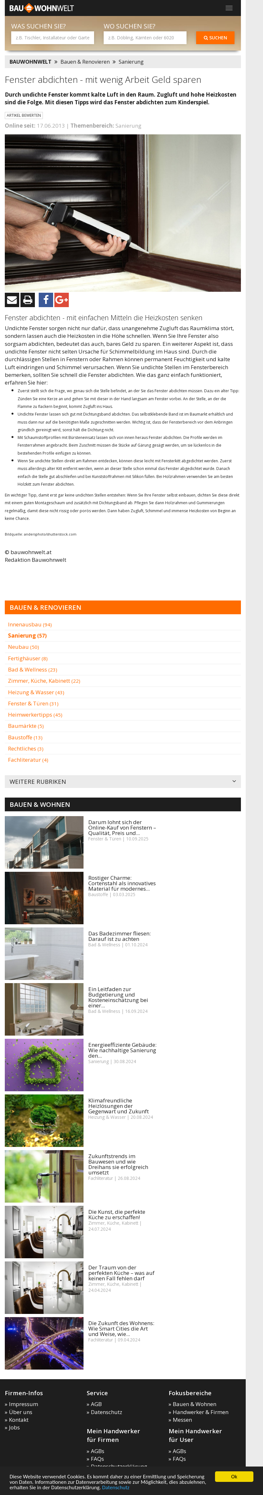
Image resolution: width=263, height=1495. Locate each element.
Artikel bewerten (24, 115)
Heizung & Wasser (36, 692)
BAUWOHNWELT (31, 61)
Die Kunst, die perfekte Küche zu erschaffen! (116, 1214)
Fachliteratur (28, 759)
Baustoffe (25, 737)
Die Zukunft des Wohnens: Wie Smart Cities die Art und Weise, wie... (121, 1328)
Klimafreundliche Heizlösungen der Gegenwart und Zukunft (118, 1106)
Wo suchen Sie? (129, 26)
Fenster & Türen (33, 703)
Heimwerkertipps (35, 714)
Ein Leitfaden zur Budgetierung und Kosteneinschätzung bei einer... (118, 997)
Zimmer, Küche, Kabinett (44, 680)
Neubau (23, 646)
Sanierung (131, 61)
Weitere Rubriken (123, 781)
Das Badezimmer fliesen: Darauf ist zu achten (119, 936)
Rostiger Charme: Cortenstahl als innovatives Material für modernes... (122, 883)
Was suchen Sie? (38, 26)
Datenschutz (115, 1487)
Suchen (215, 38)
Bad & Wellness (32, 669)
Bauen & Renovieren (85, 61)
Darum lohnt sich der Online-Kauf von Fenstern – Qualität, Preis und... (122, 827)
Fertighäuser (28, 658)
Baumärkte (26, 725)
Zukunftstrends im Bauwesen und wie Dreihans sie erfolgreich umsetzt (118, 1164)
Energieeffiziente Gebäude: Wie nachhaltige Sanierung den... (122, 1050)
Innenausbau (30, 624)
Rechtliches (26, 748)
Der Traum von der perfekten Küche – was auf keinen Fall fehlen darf (121, 1273)
